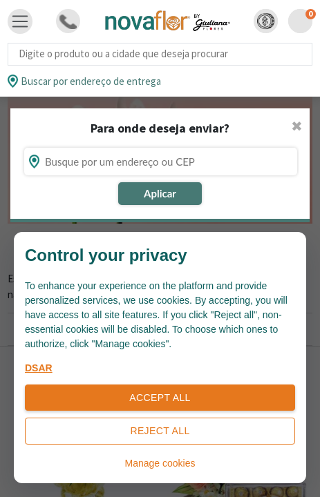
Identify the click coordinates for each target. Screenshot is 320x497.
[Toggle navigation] (20, 21)
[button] (266, 21)
